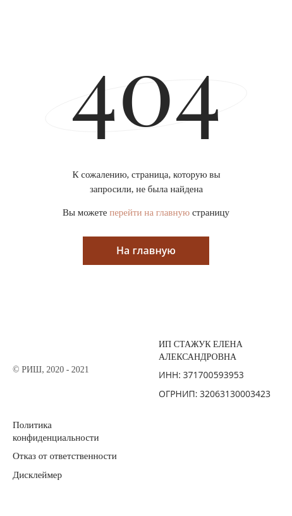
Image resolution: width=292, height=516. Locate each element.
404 (146, 86)
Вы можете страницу (146, 212)
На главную (146, 250)
